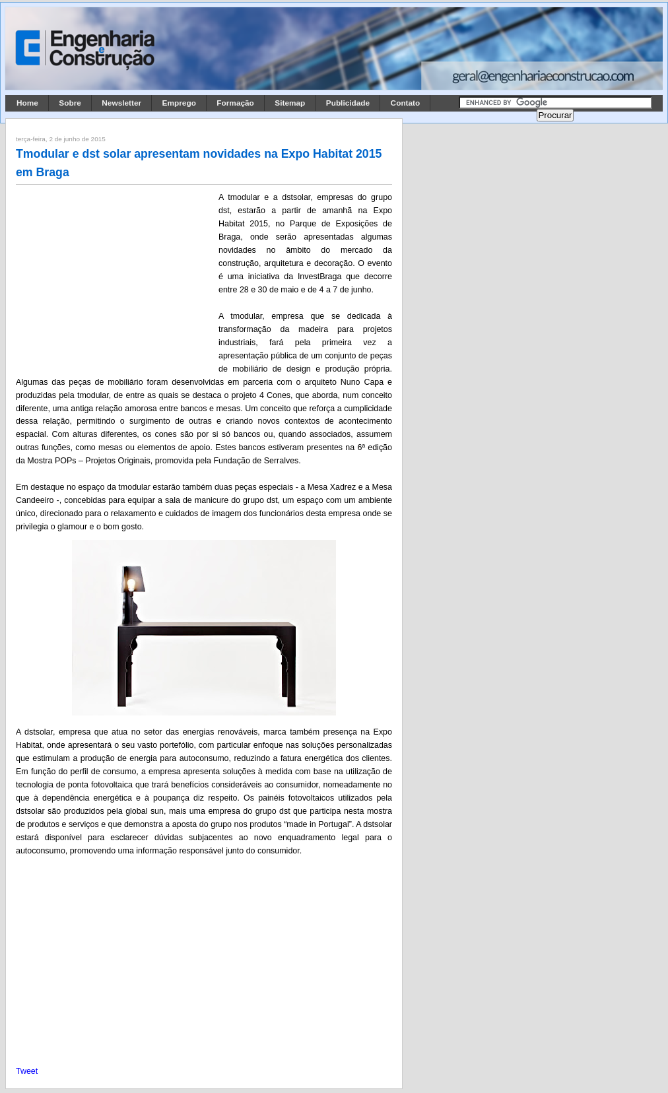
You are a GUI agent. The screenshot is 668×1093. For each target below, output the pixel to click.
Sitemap (290, 103)
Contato (405, 103)
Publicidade (348, 103)
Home (27, 103)
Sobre (70, 103)
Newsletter (121, 103)
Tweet (27, 1071)
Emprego (179, 103)
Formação (235, 103)
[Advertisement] (115, 277)
